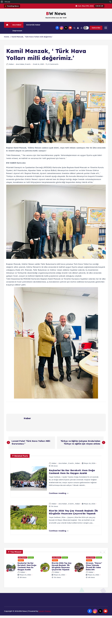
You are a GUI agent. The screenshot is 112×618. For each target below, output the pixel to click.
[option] (22, 569)
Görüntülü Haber (33, 27)
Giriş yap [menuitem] (7, 2)
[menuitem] (2, 1)
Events (28, 67)
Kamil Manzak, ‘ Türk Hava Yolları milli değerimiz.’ (32, 39)
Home (6, 39)
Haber (10, 67)
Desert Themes (45, 614)
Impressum (17, 33)
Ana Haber (16, 27)
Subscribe (96, 30)
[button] (101, 554)
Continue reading (58, 496)
